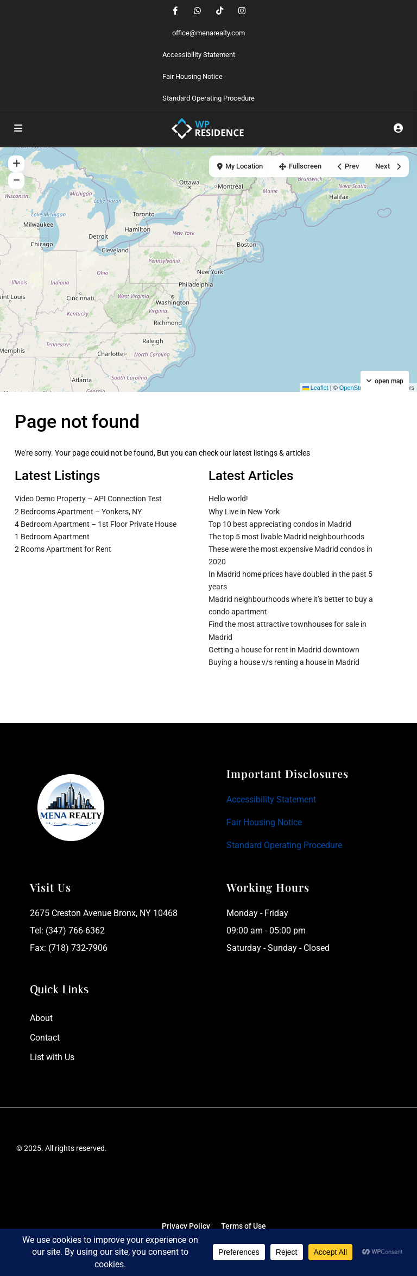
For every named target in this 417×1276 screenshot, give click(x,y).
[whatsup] (197, 11)
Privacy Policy (186, 1226)
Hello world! (228, 498)
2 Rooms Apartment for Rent (63, 549)
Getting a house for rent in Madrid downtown (283, 649)
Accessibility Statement (198, 55)
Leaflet (315, 387)
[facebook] (175, 11)
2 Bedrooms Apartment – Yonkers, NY (78, 511)
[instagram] (242, 11)
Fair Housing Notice (192, 76)
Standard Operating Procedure (208, 98)
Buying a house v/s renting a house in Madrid (283, 662)
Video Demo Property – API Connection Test (88, 498)
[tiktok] (219, 11)
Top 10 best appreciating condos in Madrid (279, 524)
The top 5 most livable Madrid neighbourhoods (286, 536)
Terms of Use (243, 1226)
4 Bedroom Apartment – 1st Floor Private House (95, 524)
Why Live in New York (244, 511)
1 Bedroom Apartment (52, 536)
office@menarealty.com (208, 33)
